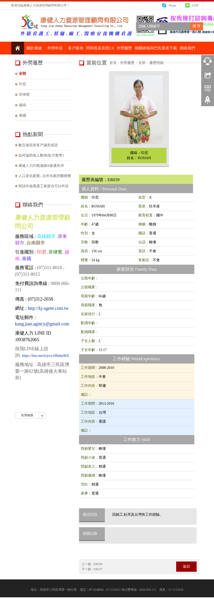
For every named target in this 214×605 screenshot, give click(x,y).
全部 (141, 63)
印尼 (22, 84)
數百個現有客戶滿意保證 (38, 145)
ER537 (98, 569)
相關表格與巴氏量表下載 (156, 48)
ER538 (98, 564)
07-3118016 (96, 589)
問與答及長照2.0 (100, 48)
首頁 (113, 63)
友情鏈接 (27, 415)
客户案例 (75, 48)
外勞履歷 (124, 48)
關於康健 (34, 48)
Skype (172, 5)
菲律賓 (24, 94)
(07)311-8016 (49, 267)
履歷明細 (156, 63)
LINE (195, 5)
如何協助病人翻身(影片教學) (41, 155)
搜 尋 (197, 26)
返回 (186, 566)
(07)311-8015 (27, 274)
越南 (22, 105)
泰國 (22, 115)
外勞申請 (55, 48)
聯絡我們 (187, 48)
